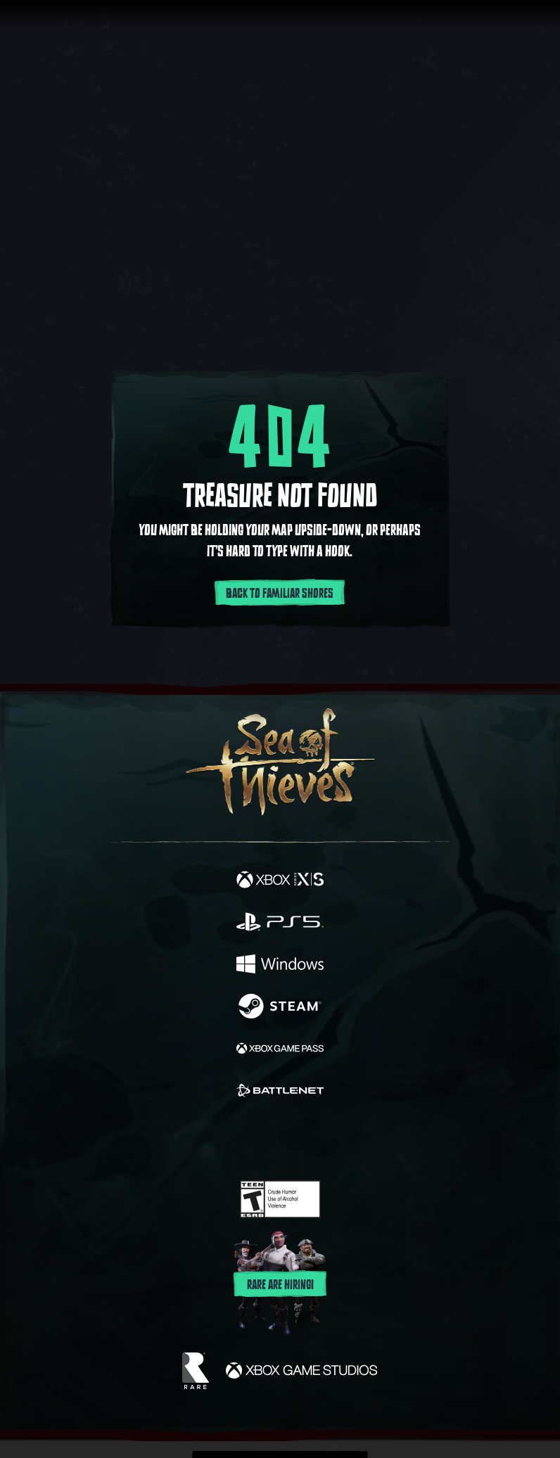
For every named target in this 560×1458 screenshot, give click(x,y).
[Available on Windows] (280, 965)
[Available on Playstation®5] (280, 923)
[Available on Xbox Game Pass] (280, 1050)
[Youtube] (278, 1140)
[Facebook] (179, 1138)
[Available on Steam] (280, 1007)
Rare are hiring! (280, 1285)
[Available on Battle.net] (280, 1092)
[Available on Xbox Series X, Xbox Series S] (280, 881)
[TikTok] (350, 1140)
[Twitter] (206, 1138)
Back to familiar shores (279, 593)
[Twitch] (236, 1140)
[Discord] (320, 1140)
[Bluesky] (379, 1140)
